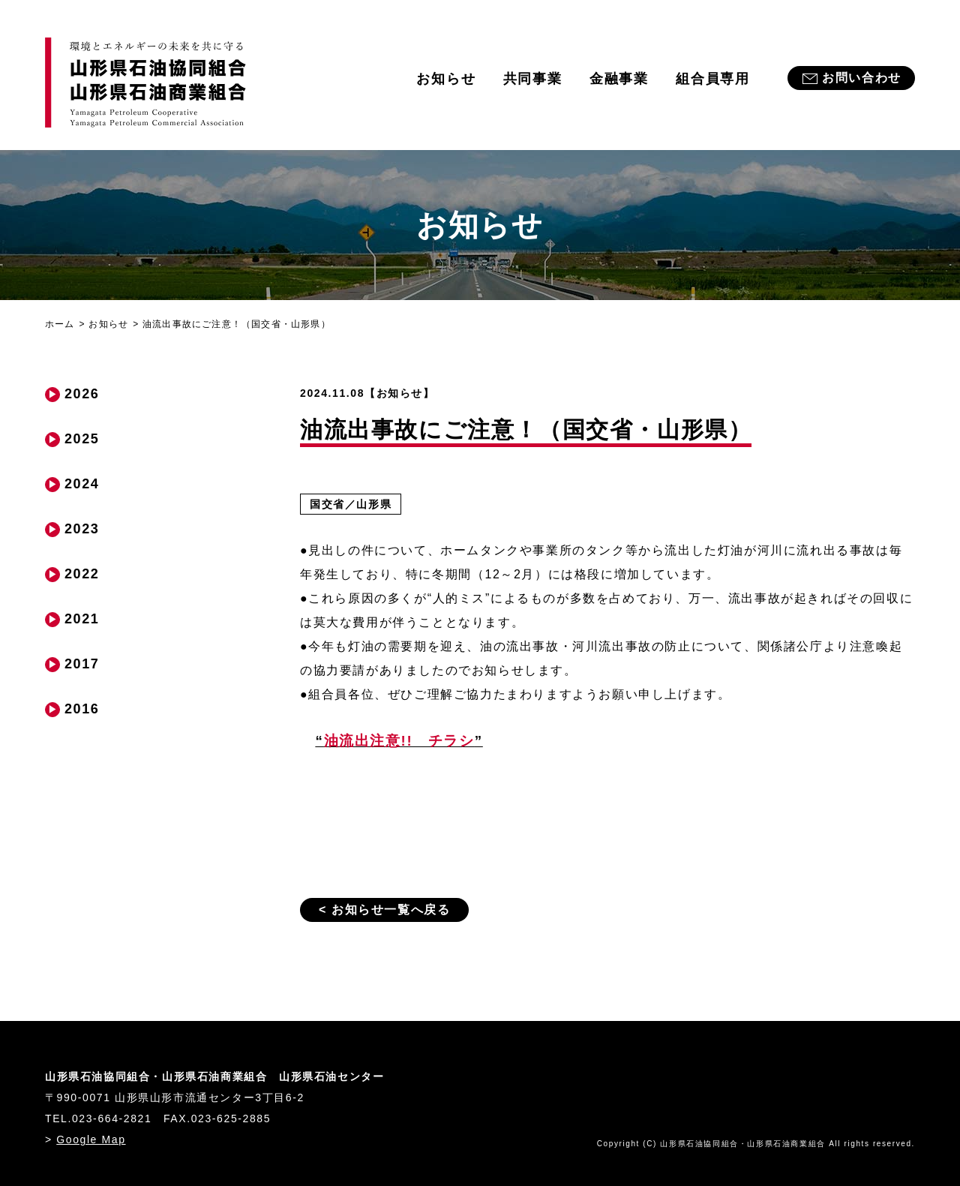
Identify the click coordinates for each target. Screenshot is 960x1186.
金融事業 (619, 78)
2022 (81, 573)
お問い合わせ (862, 77)
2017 (81, 663)
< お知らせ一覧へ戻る (384, 909)
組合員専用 (713, 78)
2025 (81, 438)
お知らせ (446, 78)
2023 (81, 528)
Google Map (90, 1139)
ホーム (60, 324)
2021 (81, 618)
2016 (81, 708)
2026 (81, 393)
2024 (81, 483)
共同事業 (532, 78)
